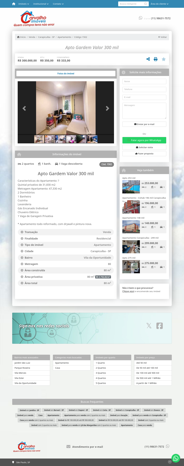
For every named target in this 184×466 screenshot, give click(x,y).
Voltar (162, 37)
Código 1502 (80, 37)
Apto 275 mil (128, 257)
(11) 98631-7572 (161, 18)
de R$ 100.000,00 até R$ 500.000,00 (76, 420)
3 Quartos (101, 372)
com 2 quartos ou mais (43, 425)
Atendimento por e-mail (84, 446)
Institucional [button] (39, 3)
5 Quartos (101, 383)
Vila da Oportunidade (25, 383)
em (29, 410)
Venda (32, 37)
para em (149, 415)
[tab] (27, 73)
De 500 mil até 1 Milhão (148, 378)
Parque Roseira (22, 367)
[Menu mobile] (13, 3)
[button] (25, 108)
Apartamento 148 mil (133, 217)
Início (21, 37)
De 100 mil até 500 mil (147, 372)
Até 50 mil (141, 362)
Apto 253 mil (128, 177)
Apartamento (64, 37)
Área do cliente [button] (158, 3)
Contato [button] (57, 3)
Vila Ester (19, 378)
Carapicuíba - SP (46, 37)
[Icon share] (149, 326)
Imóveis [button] (23, 3)
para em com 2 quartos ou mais (89, 425)
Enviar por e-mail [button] (144, 124)
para (25, 415)
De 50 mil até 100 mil (147, 367)
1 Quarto (100, 362)
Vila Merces (20, 372)
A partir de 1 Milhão (146, 383)
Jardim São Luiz (22, 362)
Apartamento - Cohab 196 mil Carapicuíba (144, 197)
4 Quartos (101, 378)
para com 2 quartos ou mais (84, 415)
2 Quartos (101, 367)
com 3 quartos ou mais (150, 420)
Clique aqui (128, 291)
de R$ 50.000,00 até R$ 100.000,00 (116, 420)
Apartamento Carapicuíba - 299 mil (140, 237)
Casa (57, 367)
